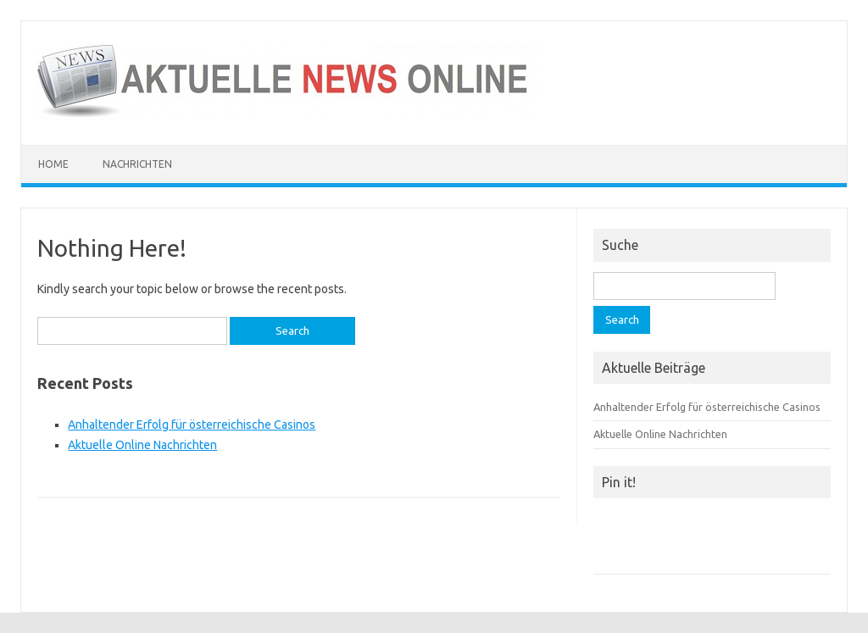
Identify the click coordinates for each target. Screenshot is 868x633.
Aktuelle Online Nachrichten (142, 445)
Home (53, 163)
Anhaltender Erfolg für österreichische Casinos (191, 424)
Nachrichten (137, 163)
